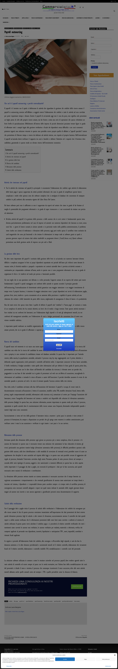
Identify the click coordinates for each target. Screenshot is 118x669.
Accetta (65, 659)
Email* (59, 338)
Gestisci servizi (108, 666)
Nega (85, 659)
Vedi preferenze (106, 659)
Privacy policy (9, 666)
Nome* (59, 329)
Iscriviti (59, 345)
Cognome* (59, 333)
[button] (115, 655)
